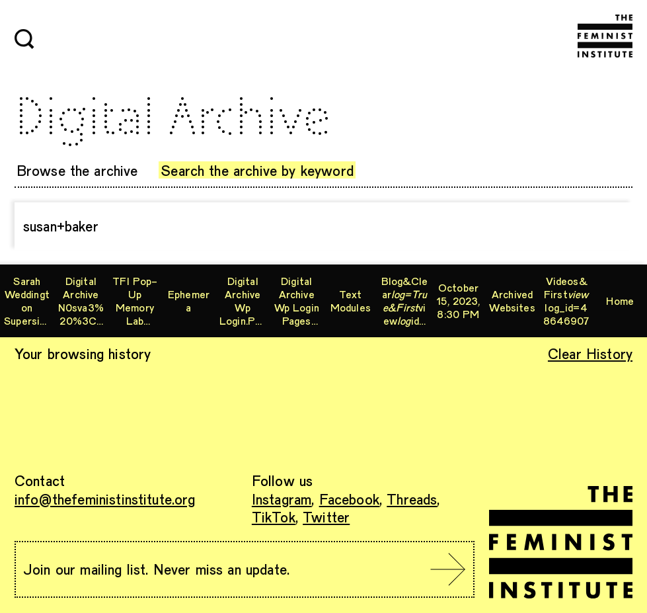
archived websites (512, 300)
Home (620, 300)
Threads (412, 498)
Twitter (326, 516)
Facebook (349, 498)
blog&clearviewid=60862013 (404, 300)
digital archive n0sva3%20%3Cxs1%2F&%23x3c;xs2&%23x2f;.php (81, 300)
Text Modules (350, 300)
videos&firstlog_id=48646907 (566, 300)
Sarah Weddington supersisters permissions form (27, 300)
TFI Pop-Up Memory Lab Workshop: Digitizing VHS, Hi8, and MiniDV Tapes (134, 300)
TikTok (273, 516)
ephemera (188, 300)
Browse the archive (77, 170)
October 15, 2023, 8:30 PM (458, 300)
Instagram (281, 498)
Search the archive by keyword (257, 170)
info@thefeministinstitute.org (105, 498)
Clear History (590, 353)
